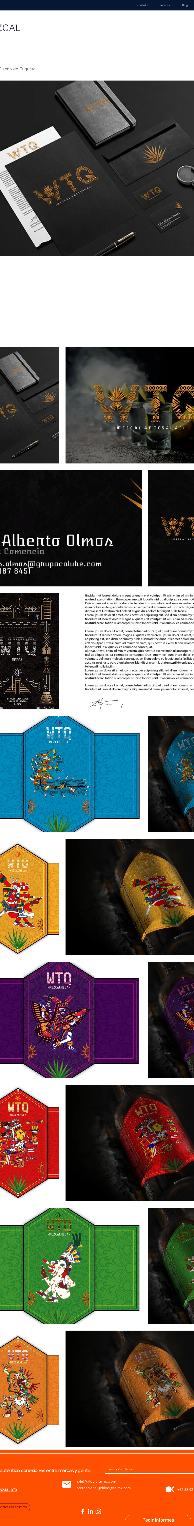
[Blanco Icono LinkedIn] (90, 1511)
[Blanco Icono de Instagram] (98, 1511)
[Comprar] (66, 1484)
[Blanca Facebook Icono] (83, 1511)
